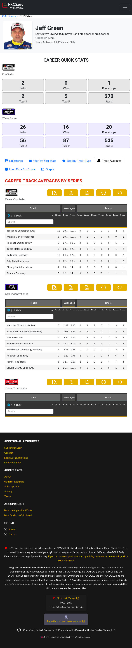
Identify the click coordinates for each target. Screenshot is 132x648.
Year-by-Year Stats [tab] (42, 160)
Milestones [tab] (14, 160)
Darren (10, 534)
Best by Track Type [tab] (76, 160)
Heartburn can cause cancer (66, 621)
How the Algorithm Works (18, 510)
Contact (8, 452)
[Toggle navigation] (125, 7)
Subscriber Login (13, 447)
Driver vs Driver (12, 462)
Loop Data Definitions (16, 457)
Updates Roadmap (14, 481)
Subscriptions (11, 486)
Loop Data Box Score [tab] (20, 169)
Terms (7, 496)
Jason (9, 529)
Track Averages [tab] (109, 160)
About (7, 476)
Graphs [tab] (48, 169)
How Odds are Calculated (18, 515)
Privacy (8, 491)
